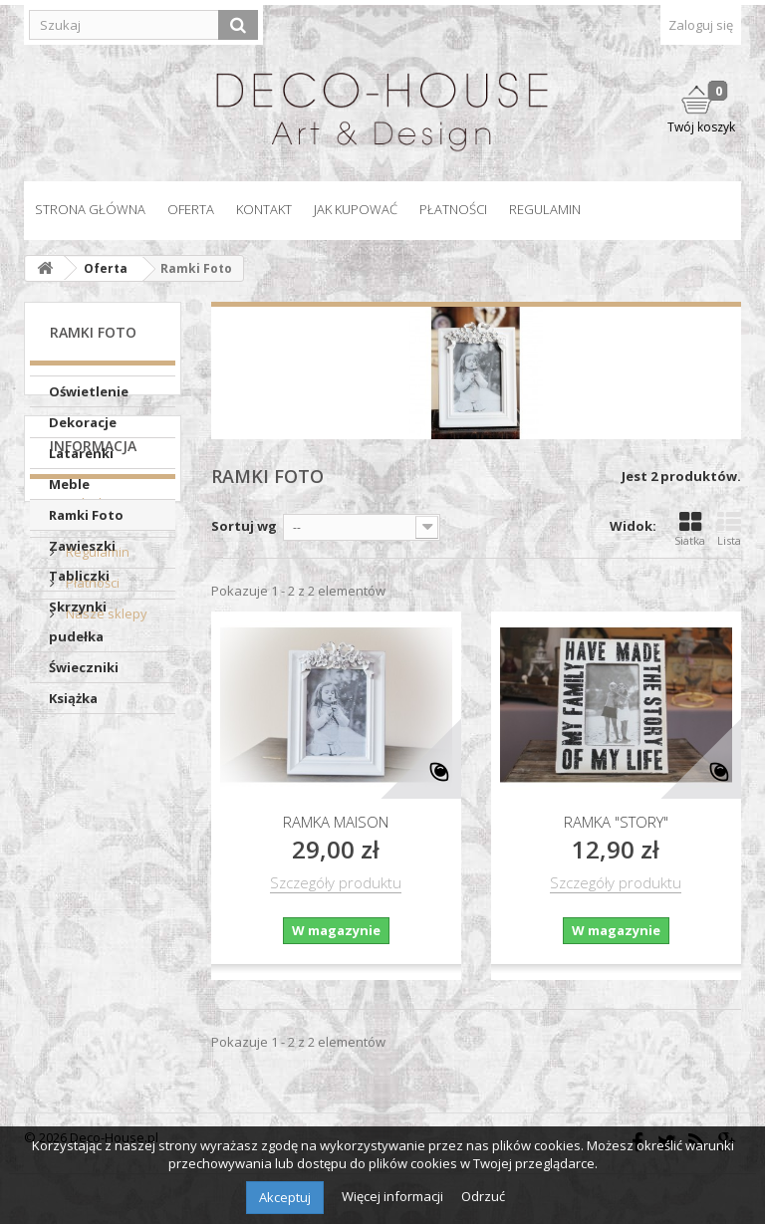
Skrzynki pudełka (78, 621)
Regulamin (545, 209)
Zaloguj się (700, 25)
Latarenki (81, 453)
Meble (69, 484)
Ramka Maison (335, 822)
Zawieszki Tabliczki (82, 561)
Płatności (453, 209)
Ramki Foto (86, 515)
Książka (73, 698)
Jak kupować (355, 209)
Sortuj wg (244, 526)
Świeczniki (84, 667)
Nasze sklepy (105, 939)
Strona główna (90, 209)
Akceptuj (285, 1197)
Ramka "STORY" (616, 822)
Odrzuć (483, 1196)
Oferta (190, 209)
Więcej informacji (394, 1196)
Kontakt (264, 209)
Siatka (689, 529)
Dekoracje (83, 422)
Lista (729, 529)
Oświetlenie (88, 391)
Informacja (93, 779)
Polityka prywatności (86, 838)
